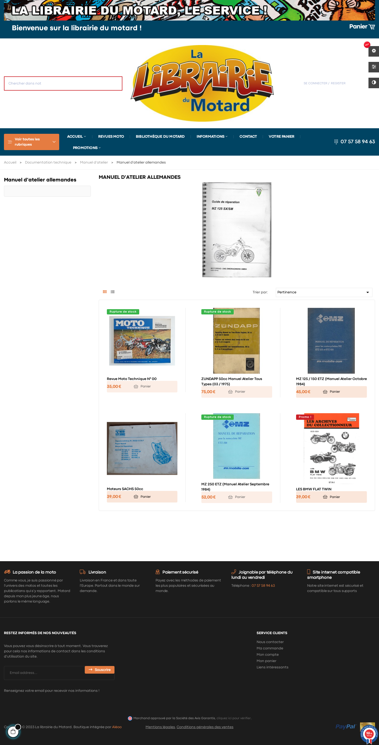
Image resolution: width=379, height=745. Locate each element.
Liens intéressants (272, 667)
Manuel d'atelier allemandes (40, 180)
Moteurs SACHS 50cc (125, 489)
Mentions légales (160, 727)
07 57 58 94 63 (358, 142)
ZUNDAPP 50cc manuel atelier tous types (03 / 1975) (231, 381)
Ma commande (270, 648)
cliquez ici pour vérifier (234, 718)
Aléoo (117, 727)
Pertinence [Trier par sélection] (324, 292)
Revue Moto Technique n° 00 (132, 379)
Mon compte (268, 654)
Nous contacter (270, 642)
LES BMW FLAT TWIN (313, 489)
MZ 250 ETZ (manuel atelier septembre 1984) (235, 487)
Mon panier (266, 661)
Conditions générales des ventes (205, 727)
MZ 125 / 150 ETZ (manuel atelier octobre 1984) (331, 381)
